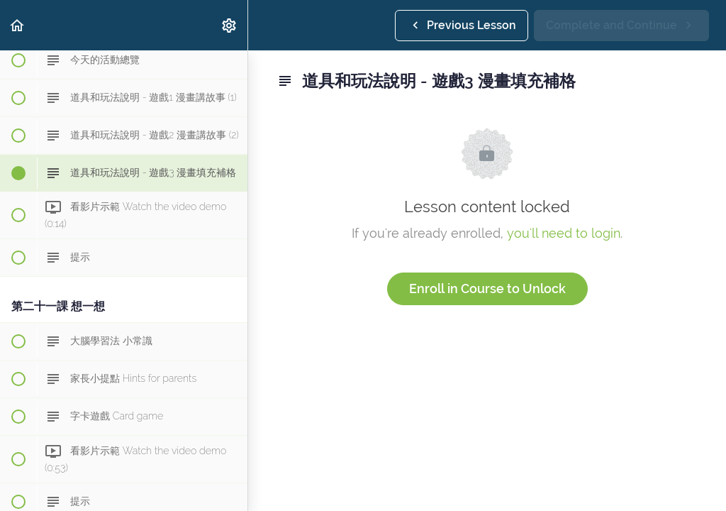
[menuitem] (229, 25)
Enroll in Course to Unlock (487, 288)
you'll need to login (563, 233)
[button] (17, 25)
